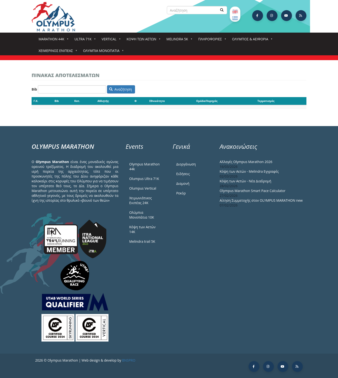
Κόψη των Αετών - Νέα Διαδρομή (245, 181)
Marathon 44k (52, 40)
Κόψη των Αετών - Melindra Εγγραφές (249, 171)
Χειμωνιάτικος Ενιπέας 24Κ (140, 200)
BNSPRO (128, 360)
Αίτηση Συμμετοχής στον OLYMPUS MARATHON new (261, 200)
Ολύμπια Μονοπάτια (102, 52)
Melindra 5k (178, 40)
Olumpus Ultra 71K (144, 178)
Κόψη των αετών (142, 40)
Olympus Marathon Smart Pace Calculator (252, 190)
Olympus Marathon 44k (144, 166)
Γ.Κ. (36, 101)
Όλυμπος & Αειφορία (251, 40)
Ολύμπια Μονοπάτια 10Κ (141, 215)
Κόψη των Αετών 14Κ (142, 229)
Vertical (110, 40)
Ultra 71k (84, 40)
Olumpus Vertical (142, 188)
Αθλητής (103, 101)
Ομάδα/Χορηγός (206, 101)
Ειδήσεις (183, 173)
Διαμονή (182, 183)
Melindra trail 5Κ (142, 241)
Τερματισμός (266, 101)
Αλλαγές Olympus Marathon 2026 (246, 161)
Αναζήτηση (120, 89)
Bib (34, 89)
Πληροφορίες (211, 40)
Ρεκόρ (181, 193)
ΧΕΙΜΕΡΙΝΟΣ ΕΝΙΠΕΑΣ (56, 52)
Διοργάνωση (186, 164)
